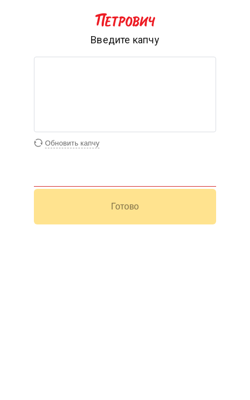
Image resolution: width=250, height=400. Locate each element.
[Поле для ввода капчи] (125, 178)
